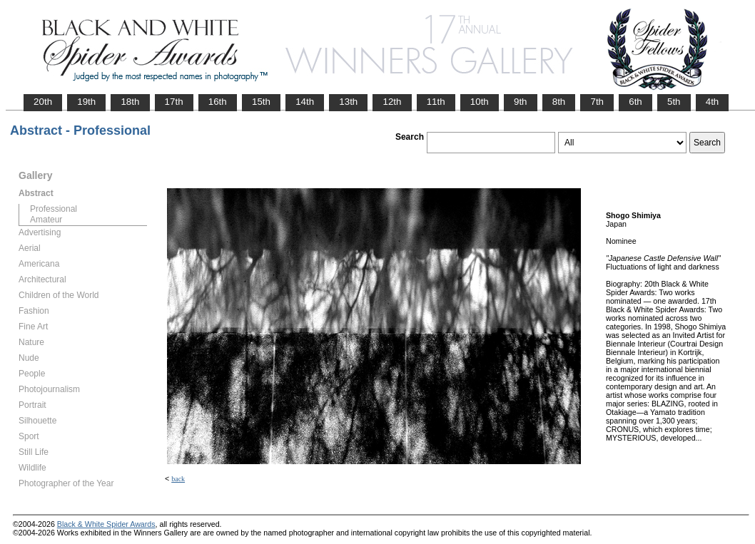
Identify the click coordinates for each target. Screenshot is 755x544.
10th (479, 101)
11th (436, 101)
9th (520, 101)
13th (348, 101)
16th (218, 101)
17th (174, 101)
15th (261, 101)
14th (305, 101)
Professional (53, 209)
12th (392, 101)
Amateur (46, 220)
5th (674, 101)
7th (597, 101)
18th (130, 101)
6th (635, 101)
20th (43, 101)
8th (559, 101)
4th (712, 101)
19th (86, 101)
